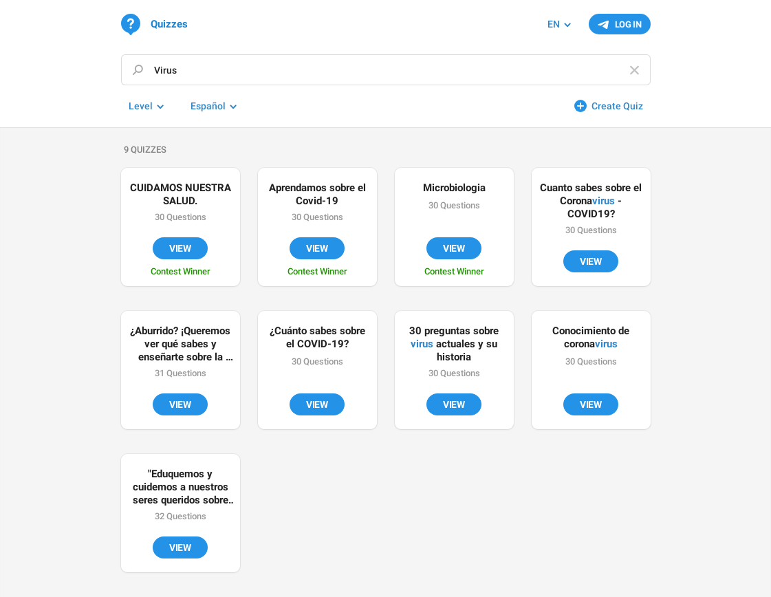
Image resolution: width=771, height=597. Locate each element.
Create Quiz (617, 105)
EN (553, 24)
